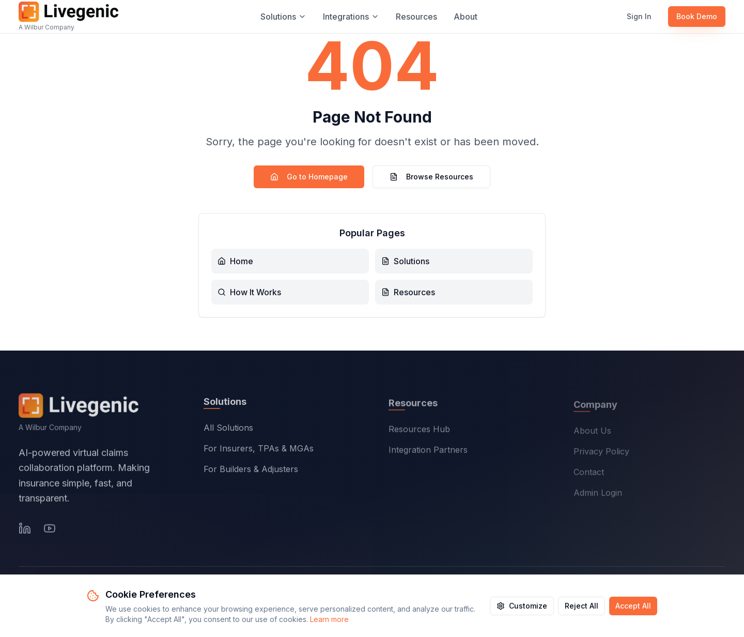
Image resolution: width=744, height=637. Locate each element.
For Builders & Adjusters (251, 470)
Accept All (633, 605)
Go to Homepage (309, 176)
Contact (589, 473)
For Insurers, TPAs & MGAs (259, 450)
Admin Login (598, 494)
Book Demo (696, 16)
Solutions (283, 16)
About (465, 16)
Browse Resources (431, 176)
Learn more (329, 619)
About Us (592, 432)
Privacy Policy (601, 453)
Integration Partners (428, 451)
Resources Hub (419, 431)
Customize (522, 605)
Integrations (351, 16)
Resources (416, 16)
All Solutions (228, 429)
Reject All (581, 605)
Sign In (639, 16)
